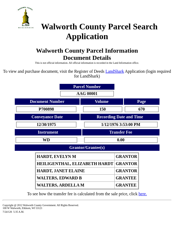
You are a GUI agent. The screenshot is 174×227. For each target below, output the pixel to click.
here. (143, 194)
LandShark (114, 71)
